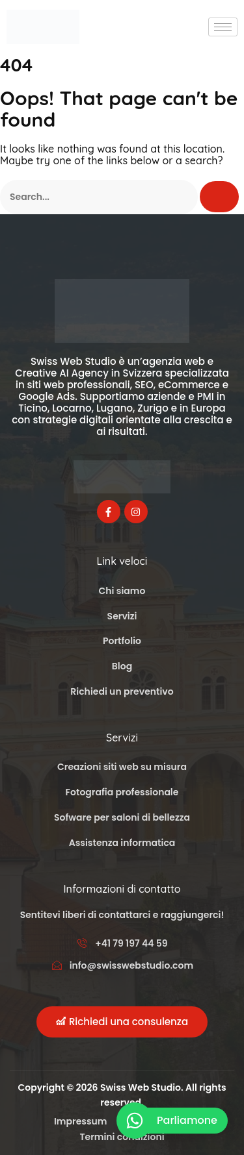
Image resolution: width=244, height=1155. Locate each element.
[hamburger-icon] (222, 27)
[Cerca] (219, 196)
